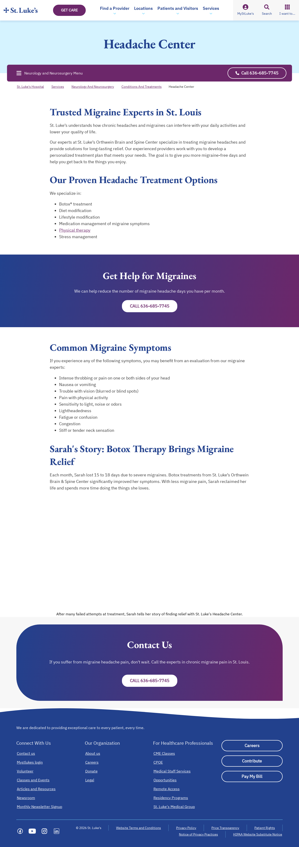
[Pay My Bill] (252, 776)
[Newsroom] (26, 797)
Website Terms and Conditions (138, 828)
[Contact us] (26, 753)
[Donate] (91, 771)
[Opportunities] (165, 779)
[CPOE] (158, 762)
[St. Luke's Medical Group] (174, 806)
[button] (114, 10)
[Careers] (92, 762)
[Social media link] (20, 831)
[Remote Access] (166, 788)
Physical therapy (74, 230)
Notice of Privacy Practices (198, 834)
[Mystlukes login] (29, 762)
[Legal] (90, 779)
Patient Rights (264, 828)
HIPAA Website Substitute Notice (258, 834)
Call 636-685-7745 (149, 306)
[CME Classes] (164, 753)
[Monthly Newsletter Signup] (39, 806)
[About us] (93, 753)
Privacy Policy (186, 828)
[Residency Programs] (171, 797)
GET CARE (69, 10)
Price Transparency (225, 828)
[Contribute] (252, 761)
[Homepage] (21, 10)
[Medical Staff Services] (172, 771)
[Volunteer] (25, 771)
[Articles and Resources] (36, 788)
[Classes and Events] (33, 779)
